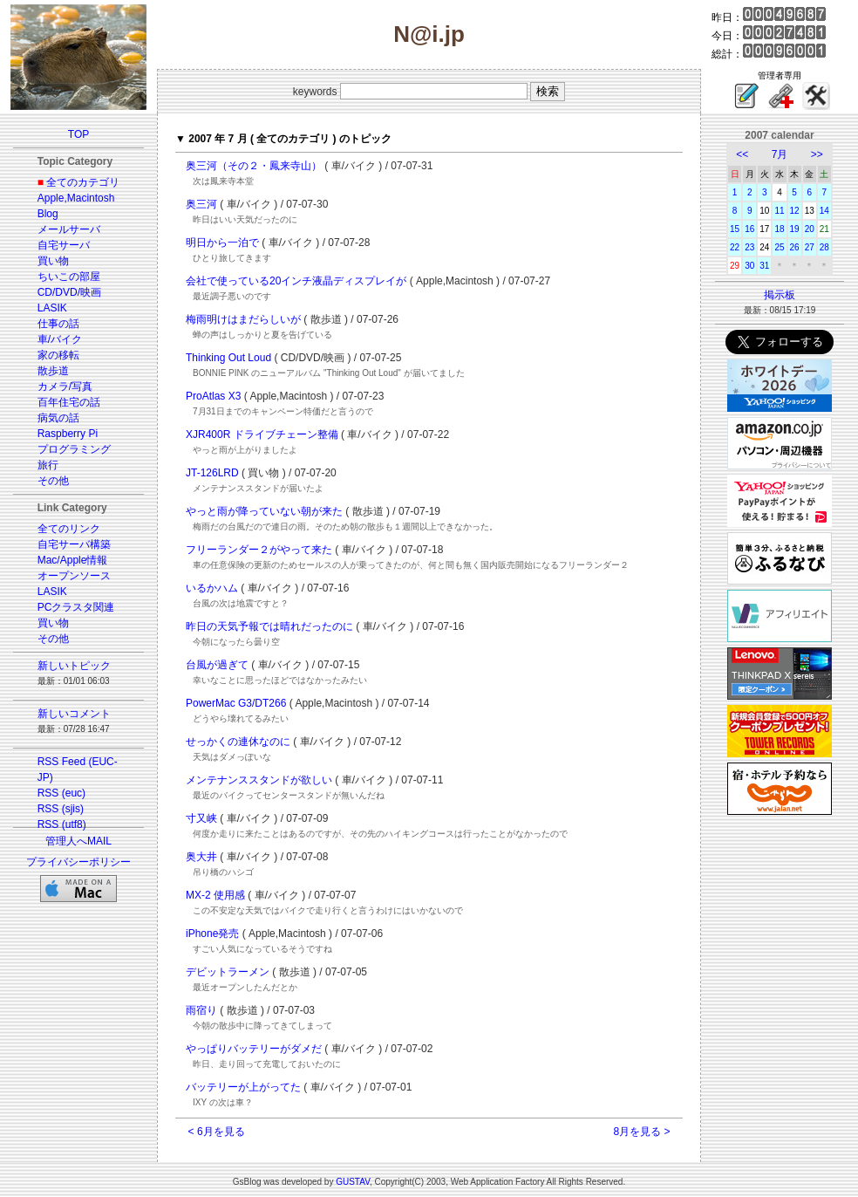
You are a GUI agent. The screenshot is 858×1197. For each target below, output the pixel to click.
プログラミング (74, 449)
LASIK (52, 308)
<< (742, 154)
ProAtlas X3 (213, 396)
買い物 (53, 261)
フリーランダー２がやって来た (259, 550)
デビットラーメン (227, 972)
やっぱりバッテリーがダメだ (254, 1049)
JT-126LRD (212, 473)
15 (734, 229)
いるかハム (212, 588)
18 (779, 229)
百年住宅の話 (68, 402)
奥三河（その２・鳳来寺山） (254, 166)
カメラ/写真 (64, 386)
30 (749, 265)
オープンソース (74, 576)
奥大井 (201, 857)
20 (809, 229)
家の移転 (58, 355)
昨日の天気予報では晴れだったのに (269, 626)
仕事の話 (58, 324)
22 (734, 247)
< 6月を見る (216, 1131)
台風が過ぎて (217, 665)
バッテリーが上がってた (243, 1087)
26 (795, 247)
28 (824, 247)
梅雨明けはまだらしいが (243, 319)
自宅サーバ (63, 245)
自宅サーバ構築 (74, 544)
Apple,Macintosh (76, 198)
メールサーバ (68, 229)
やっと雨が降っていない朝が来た (264, 511)
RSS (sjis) (60, 809)
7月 (780, 154)
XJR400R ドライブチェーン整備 (262, 434)
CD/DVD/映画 (69, 292)
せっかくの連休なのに (238, 741)
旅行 (47, 465)
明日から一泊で (222, 242)
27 (809, 247)
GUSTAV (353, 1182)
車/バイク (59, 339)
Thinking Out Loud (228, 358)
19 (795, 229)
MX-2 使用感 (215, 895)
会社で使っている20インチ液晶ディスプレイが (296, 281)
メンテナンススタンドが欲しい (259, 780)
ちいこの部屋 (68, 276)
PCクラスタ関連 (76, 607)
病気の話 (58, 418)
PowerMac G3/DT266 (236, 703)
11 (779, 210)
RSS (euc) (61, 793)
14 (824, 210)
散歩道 (53, 371)
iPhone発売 (212, 933)
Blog (47, 214)
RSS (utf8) (61, 824)
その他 (53, 481)
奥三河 (201, 204)
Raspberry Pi (67, 434)
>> (817, 154)
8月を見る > (641, 1131)
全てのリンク (68, 529)
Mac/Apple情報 (72, 560)
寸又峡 (201, 818)
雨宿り (201, 1010)
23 (749, 247)
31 (764, 265)
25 (779, 247)
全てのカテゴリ (82, 182)
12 (795, 210)
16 (749, 229)
